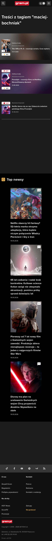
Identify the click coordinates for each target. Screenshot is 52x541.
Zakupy (29, 505)
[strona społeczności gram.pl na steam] (37, 468)
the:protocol (30, 510)
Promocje (5, 514)
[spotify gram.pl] (29, 468)
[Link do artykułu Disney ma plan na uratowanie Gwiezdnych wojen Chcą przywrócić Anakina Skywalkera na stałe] (26, 389)
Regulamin (6, 488)
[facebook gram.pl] (15, 468)
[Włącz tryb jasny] (42, 3)
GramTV (5, 510)
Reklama (29, 488)
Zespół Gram (7, 484)
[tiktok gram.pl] (7, 468)
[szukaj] (3, 3)
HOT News (6, 505)
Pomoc (28, 484)
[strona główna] (22, 3)
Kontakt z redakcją (33, 492)
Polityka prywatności (10, 492)
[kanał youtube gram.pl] (22, 468)
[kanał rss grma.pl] (44, 468)
